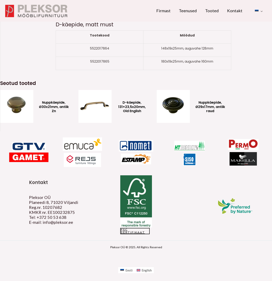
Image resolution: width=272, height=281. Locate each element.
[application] (261, 10)
